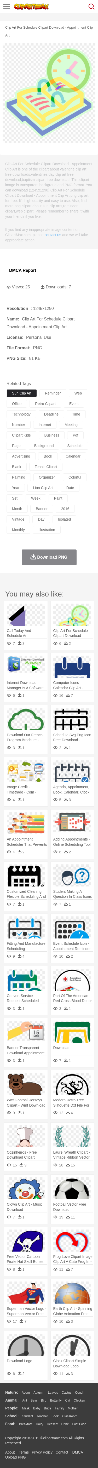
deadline (51, 414)
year (15, 488)
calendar (73, 456)
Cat (67, 1400)
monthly (18, 530)
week (36, 498)
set (15, 498)
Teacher (42, 1416)
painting (18, 477)
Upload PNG (15, 1457)
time (76, 414)
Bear (34, 1400)
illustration (46, 530)
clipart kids (21, 435)
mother (72, 1408)
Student (27, 1416)
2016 (65, 509)
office (16, 404)
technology (21, 414)
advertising (21, 456)
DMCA (77, 1452)
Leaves (53, 1392)
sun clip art (21, 393)
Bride (47, 1408)
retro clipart (45, 404)
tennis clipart (46, 467)
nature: (11, 1392)
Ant (24, 1400)
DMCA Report (22, 270)
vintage (18, 519)
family (59, 1408)
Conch (79, 1392)
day (41, 519)
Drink (65, 1424)
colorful (74, 477)
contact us (52, 235)
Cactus (66, 1392)
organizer (47, 477)
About (10, 1452)
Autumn (38, 1392)
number (18, 425)
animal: (12, 1400)
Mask (26, 1408)
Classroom (69, 1416)
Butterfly (56, 1400)
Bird (43, 1400)
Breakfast (25, 1424)
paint (58, 498)
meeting (71, 425)
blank (16, 467)
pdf (75, 435)
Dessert (52, 1424)
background (44, 446)
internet (45, 425)
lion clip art (43, 488)
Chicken (79, 1400)
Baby (36, 1408)
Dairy (39, 1424)
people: (12, 1408)
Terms (24, 1452)
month (17, 509)
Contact (62, 1452)
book (48, 456)
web (78, 393)
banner (42, 509)
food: (10, 1424)
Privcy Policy (42, 1452)
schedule (74, 446)
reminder (53, 393)
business (51, 435)
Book (55, 1416)
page (16, 446)
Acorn (26, 1392)
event (74, 404)
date (70, 488)
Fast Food (79, 1424)
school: (12, 1416)
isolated (64, 519)
